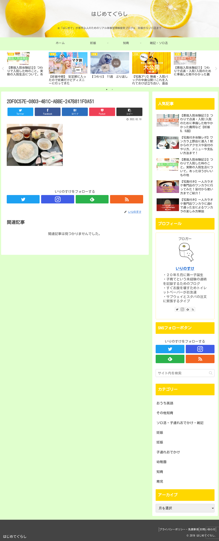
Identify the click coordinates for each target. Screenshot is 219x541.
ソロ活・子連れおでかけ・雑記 (179, 422)
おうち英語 (164, 403)
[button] (210, 373)
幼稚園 (161, 461)
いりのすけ (185, 268)
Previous (3, 69)
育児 (159, 481)
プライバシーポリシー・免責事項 (174, 529)
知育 (159, 471)
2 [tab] (112, 89)
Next (216, 69)
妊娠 (159, 432)
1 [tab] (107, 89)
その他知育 (164, 413)
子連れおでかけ (168, 452)
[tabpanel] (26, 68)
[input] (185, 373)
